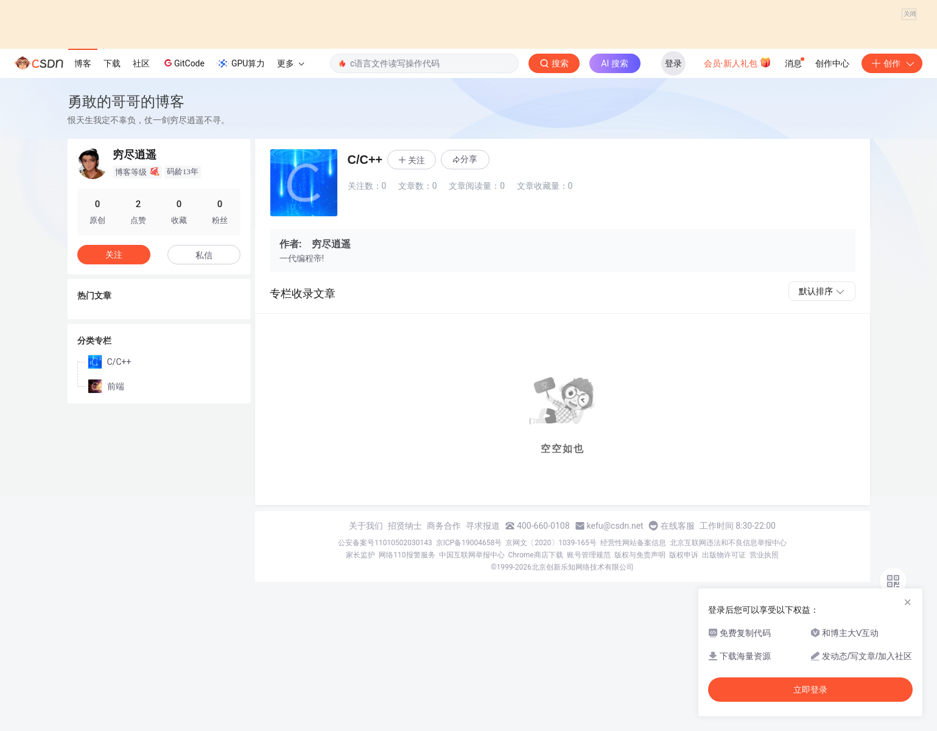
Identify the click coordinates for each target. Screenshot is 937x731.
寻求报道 (483, 625)
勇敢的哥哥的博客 (126, 201)
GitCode (183, 162)
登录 (673, 163)
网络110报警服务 (407, 655)
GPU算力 (241, 163)
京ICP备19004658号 (469, 642)
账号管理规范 (589, 655)
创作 (891, 163)
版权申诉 (683, 655)
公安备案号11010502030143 (385, 642)
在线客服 (678, 625)
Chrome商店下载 (535, 655)
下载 (112, 163)
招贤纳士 (405, 625)
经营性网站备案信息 (633, 642)
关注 (113, 354)
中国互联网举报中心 (472, 655)
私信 (203, 354)
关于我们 (366, 625)
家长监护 (360, 655)
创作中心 (832, 163)
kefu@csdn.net (615, 625)
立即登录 (810, 689)
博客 (82, 163)
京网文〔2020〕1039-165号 (551, 642)
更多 (290, 163)
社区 (141, 163)
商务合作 (444, 625)
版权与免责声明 (639, 655)
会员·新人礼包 (737, 161)
